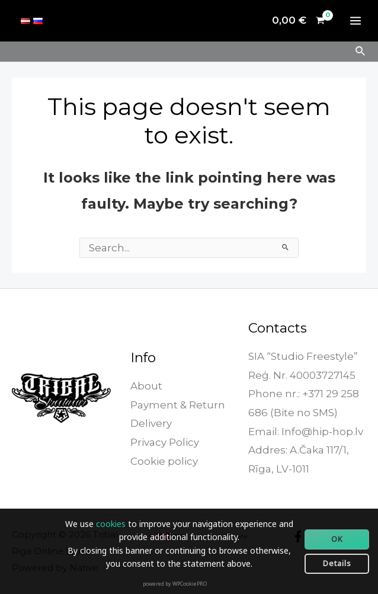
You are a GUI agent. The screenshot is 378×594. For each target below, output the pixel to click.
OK (337, 539)
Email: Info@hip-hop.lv (305, 431)
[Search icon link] (360, 51)
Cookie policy (164, 461)
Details (337, 563)
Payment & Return (177, 405)
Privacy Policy (164, 442)
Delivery (151, 423)
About (146, 386)
